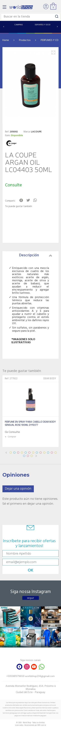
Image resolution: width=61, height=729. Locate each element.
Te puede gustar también (18, 206)
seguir (30, 597)
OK (30, 570)
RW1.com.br (41, 725)
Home (5, 40)
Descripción (35, 255)
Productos (25, 40)
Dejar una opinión (18, 489)
